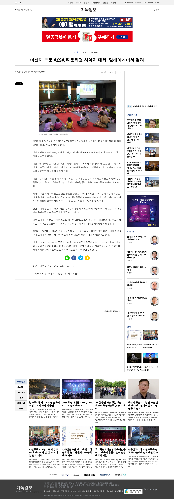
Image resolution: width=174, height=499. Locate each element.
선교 (76, 52)
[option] (135, 340)
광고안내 (56, 491)
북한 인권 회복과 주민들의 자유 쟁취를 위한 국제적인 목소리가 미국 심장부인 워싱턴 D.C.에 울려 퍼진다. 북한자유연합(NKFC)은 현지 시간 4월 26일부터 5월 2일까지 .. (110, 417)
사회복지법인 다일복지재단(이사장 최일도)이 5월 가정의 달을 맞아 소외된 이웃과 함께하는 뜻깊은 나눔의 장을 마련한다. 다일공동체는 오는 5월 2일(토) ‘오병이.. (44, 463)
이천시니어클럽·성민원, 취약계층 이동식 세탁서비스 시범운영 (134, 182)
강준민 (129, 273)
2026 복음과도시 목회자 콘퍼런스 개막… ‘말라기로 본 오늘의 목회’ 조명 (134, 168)
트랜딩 (70, 2)
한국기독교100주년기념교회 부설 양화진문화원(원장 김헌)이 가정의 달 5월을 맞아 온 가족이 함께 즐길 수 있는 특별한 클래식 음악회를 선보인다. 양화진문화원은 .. (77, 463)
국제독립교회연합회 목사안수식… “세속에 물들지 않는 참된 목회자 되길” (110, 452)
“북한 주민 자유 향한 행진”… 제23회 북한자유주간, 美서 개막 (110, 405)
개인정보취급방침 (84, 491)
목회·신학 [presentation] (21, 403)
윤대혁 (78, 2)
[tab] (21, 387)
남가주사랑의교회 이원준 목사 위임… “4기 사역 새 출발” (134, 138)
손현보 (86, 2)
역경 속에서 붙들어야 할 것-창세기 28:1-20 (136, 314)
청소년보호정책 (98, 491)
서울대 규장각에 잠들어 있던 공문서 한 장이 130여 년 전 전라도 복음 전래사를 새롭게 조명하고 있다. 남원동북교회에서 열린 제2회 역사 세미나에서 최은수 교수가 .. (143, 416)
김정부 (129, 303)
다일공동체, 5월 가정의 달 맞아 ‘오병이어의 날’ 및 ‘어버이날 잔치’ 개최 (44, 452)
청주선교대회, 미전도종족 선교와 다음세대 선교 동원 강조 (143, 451)
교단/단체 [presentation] (21, 392)
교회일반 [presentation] (21, 387)
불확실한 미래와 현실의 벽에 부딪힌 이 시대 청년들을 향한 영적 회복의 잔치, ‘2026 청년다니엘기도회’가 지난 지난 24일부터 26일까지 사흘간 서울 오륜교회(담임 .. (77, 413)
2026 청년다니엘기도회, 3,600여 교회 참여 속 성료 (77, 404)
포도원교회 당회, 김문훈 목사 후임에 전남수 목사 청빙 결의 (134, 124)
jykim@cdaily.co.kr (38, 72)
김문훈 (105, 2)
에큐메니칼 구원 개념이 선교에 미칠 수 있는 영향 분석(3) (137, 255)
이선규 (129, 319)
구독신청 (151, 2)
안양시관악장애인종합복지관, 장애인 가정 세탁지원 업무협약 (134, 152)
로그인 (157, 2)
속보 (129, 106)
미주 (144, 2)
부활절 (113, 2)
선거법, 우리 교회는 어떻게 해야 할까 (136, 238)
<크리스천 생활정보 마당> (112, 311)
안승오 (129, 260)
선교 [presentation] (21, 398)
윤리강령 (118, 491)
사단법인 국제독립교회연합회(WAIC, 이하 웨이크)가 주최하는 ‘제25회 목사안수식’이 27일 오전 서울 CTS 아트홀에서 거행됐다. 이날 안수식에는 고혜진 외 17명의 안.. (110, 463)
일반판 (138, 2)
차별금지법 (96, 2)
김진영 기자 (26, 72)
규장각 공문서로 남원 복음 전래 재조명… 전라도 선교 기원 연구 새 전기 (143, 405)
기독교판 (130, 2)
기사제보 (73, 491)
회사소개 (47, 491)
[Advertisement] (143, 86)
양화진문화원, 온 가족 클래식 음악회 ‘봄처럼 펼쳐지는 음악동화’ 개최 (77, 452)
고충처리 (109, 491)
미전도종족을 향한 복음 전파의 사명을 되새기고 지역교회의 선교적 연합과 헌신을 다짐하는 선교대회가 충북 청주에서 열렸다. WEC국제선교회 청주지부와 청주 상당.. (143, 461)
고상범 (129, 288)
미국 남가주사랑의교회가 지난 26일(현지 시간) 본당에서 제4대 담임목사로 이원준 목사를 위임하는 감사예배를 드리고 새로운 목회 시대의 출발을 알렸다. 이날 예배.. (44, 413)
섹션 (18, 2)
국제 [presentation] (21, 408)
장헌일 (129, 242)
